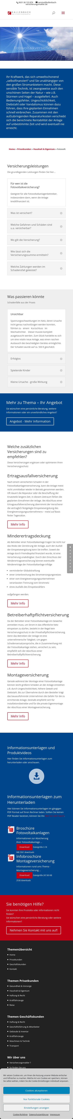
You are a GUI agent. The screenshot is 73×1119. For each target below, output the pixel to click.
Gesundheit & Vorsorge (21, 986)
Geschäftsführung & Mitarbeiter (25, 1026)
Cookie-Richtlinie (20, 1114)
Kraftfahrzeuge (17, 1000)
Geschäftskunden (18, 964)
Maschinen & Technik (20, 1041)
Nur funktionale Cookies (36, 1099)
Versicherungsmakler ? (20, 1062)
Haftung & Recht (17, 995)
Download (24, 847)
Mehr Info (18, 524)
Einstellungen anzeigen (36, 1107)
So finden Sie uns (18, 1067)
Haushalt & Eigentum (44, 149)
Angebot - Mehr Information (30, 421)
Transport (14, 1045)
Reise (12, 1005)
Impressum (55, 1114)
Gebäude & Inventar (19, 1031)
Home (12, 149)
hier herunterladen (54, 815)
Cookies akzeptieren (36, 1090)
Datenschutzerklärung (38, 1114)
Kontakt (13, 969)
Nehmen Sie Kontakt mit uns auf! (34, 930)
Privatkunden (24, 149)
